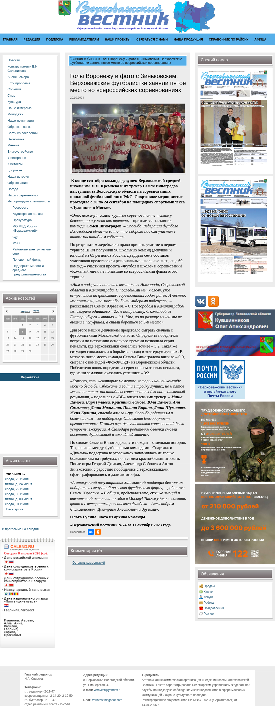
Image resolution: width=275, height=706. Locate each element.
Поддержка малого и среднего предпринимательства (29, 270)
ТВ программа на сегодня (19, 529)
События (14, 89)
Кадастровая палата (27, 214)
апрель (25, 311)
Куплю (208, 591)
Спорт (12, 95)
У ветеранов (17, 158)
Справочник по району (228, 39)
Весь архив (14, 509)
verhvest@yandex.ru (107, 690)
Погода (13, 189)
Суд (15, 237)
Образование (18, 183)
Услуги (208, 597)
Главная (10, 39)
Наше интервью (20, 108)
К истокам (15, 164)
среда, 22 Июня (16, 489)
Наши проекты (117, 39)
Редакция (32, 39)
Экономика (16, 139)
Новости (14, 60)
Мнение (13, 145)
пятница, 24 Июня (18, 484)
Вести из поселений (23, 133)
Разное (209, 613)
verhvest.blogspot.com (107, 700)
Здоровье (15, 170)
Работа (209, 602)
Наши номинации (21, 120)
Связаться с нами (152, 39)
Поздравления (214, 608)
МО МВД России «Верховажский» (25, 228)
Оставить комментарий (88, 562)
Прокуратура (22, 220)
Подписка (54, 39)
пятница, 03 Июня (18, 499)
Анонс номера (18, 77)
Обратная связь (20, 127)
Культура (14, 102)
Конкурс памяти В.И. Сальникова (23, 69)
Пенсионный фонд (26, 259)
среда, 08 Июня (16, 494)
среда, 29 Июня (16, 479)
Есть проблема (19, 83)
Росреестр (20, 207)
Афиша (260, 39)
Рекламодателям (84, 39)
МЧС (16, 243)
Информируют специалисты (29, 201)
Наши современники (23, 195)
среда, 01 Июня (16, 504)
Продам (209, 586)
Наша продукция (188, 39)
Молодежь (15, 114)
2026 (36, 311)
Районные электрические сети (31, 251)
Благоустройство (20, 151)
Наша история (18, 176)
